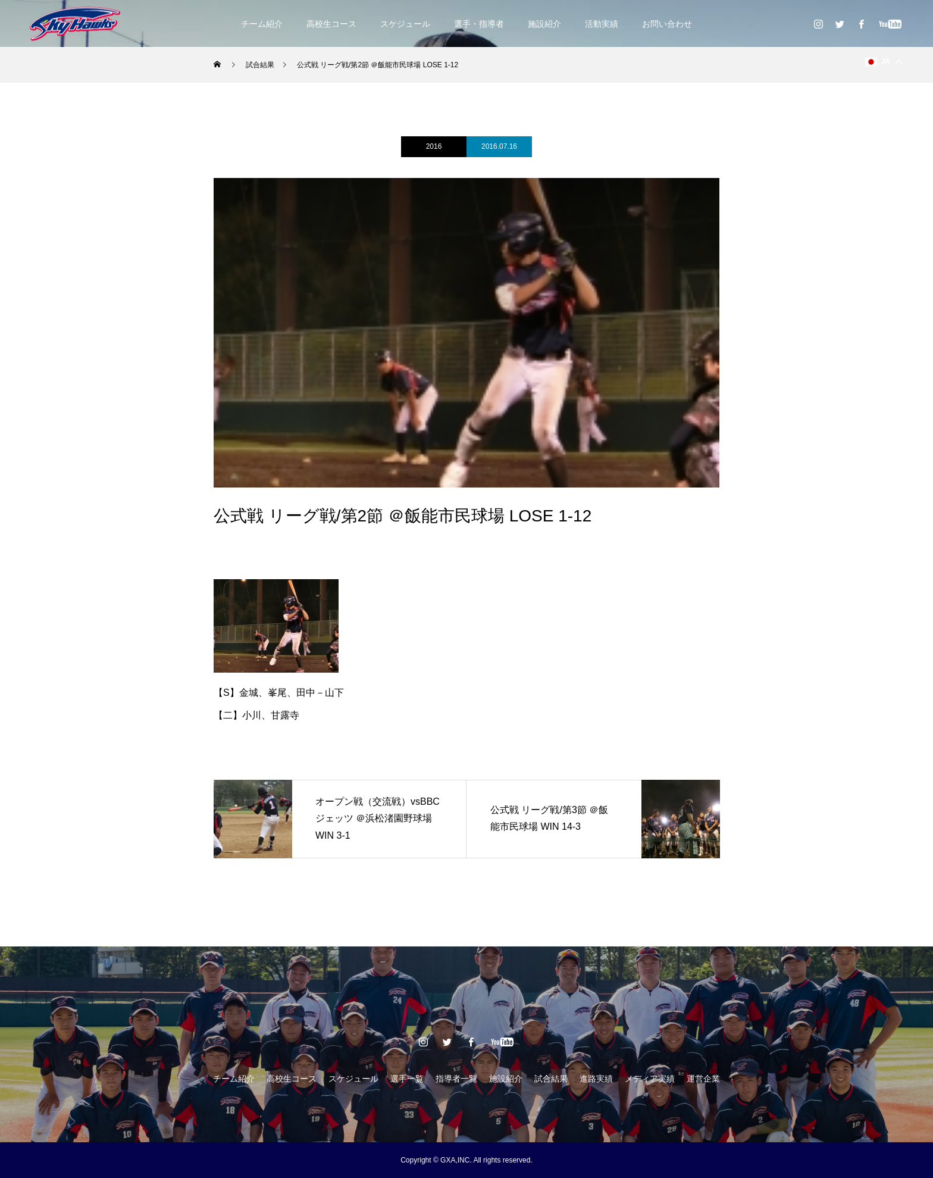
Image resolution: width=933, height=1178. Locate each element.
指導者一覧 (456, 1078)
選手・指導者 (479, 24)
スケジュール (405, 24)
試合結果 (551, 1078)
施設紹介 (544, 24)
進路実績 (596, 1078)
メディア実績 (650, 1078)
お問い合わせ (667, 24)
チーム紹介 (262, 24)
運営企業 (703, 1078)
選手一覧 (407, 1078)
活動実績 (601, 24)
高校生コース (331, 24)
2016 (434, 146)
